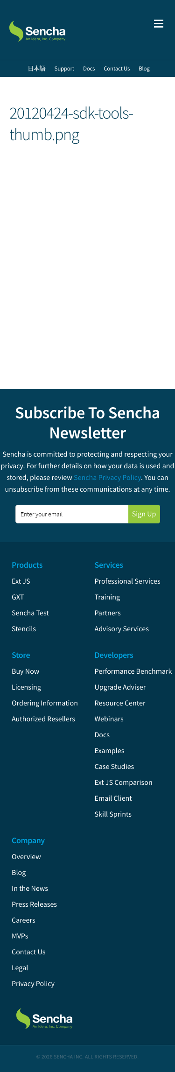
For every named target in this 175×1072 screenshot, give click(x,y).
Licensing (26, 687)
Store (21, 654)
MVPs (20, 936)
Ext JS (21, 581)
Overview (26, 856)
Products (27, 564)
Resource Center (120, 703)
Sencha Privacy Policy (107, 477)
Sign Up (144, 514)
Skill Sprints (113, 814)
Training (107, 597)
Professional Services (128, 581)
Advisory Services (122, 629)
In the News (30, 888)
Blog (19, 872)
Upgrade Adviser (120, 687)
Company (28, 840)
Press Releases (34, 904)
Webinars (109, 719)
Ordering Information (45, 703)
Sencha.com (57, 30)
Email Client (113, 798)
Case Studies (114, 766)
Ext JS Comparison (124, 782)
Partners (108, 613)
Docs (102, 735)
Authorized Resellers (43, 719)
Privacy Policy (33, 983)
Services (109, 564)
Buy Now (25, 671)
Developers (114, 654)
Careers (23, 920)
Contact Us (28, 952)
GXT (18, 597)
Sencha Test (30, 613)
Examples (110, 750)
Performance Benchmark (133, 671)
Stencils (24, 629)
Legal (20, 968)
